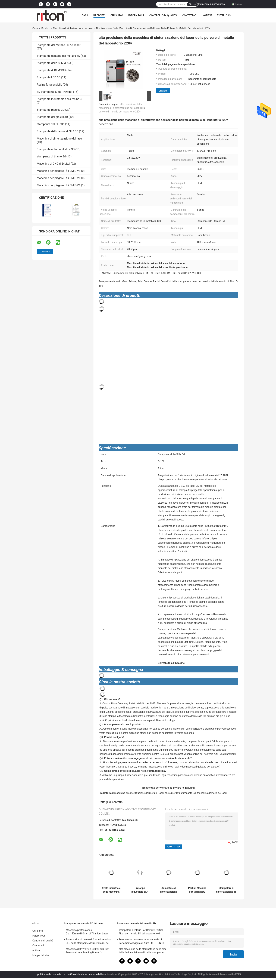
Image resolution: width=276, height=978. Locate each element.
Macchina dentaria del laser (212, 793)
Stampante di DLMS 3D (51, 70)
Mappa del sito (40, 955)
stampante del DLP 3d (50, 124)
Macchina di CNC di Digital (53, 163)
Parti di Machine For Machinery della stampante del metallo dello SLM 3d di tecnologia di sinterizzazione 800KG (197, 890)
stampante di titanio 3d (51, 156)
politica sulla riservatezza (51, 974)
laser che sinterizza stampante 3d (177, 793)
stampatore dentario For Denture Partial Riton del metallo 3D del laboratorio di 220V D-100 (141, 932)
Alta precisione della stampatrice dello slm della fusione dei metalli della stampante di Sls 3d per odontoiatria (142, 951)
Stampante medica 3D (51, 109)
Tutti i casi (224, 15)
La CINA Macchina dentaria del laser (87, 974)
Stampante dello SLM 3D (52, 63)
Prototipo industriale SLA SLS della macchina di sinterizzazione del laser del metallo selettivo (139, 890)
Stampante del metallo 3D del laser (58, 45)
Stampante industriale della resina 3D (60, 99)
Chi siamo (117, 15)
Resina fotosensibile (49, 84)
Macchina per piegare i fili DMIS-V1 (58, 171)
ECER (238, 974)
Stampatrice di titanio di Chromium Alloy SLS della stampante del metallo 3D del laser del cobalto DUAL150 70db (88, 941)
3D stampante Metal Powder (54, 91)
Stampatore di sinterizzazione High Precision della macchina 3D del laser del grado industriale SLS (168, 890)
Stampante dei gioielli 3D (52, 117)
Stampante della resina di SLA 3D (57, 131)
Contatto (163, 90)
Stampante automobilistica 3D (56, 149)
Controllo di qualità (163, 15)
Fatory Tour (136, 15)
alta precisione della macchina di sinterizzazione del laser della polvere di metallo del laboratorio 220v (122, 108)
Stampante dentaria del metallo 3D (58, 55)
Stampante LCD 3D (48, 77)
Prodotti (99, 15)
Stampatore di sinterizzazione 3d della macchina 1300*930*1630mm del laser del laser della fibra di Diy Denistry (226, 890)
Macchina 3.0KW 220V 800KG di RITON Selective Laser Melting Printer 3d (87, 951)
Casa (85, 15)
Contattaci (189, 15)
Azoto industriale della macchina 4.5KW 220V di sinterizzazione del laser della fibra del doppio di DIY (111, 890)
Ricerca (192, 4)
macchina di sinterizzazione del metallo (136, 793)
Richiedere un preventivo (211, 4)
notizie (207, 15)
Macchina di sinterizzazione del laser (73, 28)
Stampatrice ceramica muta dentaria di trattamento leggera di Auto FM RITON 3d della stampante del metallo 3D (141, 941)
